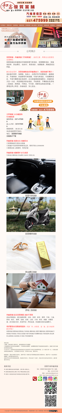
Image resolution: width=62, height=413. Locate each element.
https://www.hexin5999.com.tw (50, 375)
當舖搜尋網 (31, 410)
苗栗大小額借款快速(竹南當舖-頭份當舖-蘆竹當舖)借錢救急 (20, 374)
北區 (36, 410)
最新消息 (21, 25)
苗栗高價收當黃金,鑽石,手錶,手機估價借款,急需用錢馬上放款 (20, 371)
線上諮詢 (34, 25)
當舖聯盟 (59, 25)
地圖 (56, 369)
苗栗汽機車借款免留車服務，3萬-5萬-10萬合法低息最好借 (20, 369)
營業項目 (9, 25)
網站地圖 (46, 410)
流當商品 (15, 25)
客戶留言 (40, 25)
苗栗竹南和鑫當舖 (51, 366)
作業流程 (28, 25)
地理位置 (46, 25)
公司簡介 (3, 25)
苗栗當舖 (41, 410)
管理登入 (52, 25)
